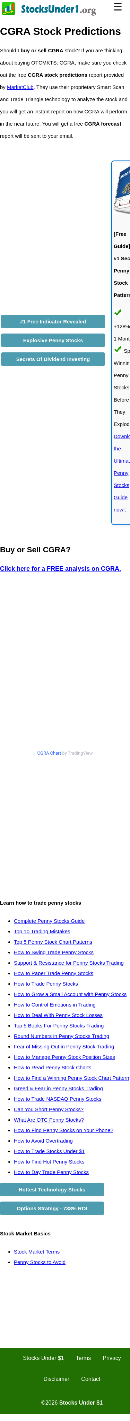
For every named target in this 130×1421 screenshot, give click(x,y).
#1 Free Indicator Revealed (53, 321)
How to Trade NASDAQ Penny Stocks (58, 1099)
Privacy (112, 1358)
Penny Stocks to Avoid (40, 1262)
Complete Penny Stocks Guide (49, 921)
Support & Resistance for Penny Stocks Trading (69, 963)
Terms (83, 1358)
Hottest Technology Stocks (52, 1189)
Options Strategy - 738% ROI (52, 1208)
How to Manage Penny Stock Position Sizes (64, 1057)
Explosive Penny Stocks (53, 340)
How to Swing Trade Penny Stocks (54, 952)
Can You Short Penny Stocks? (49, 1109)
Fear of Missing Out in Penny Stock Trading (64, 1046)
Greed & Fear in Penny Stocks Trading (58, 1088)
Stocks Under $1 (43, 1358)
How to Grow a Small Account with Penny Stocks (70, 994)
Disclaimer (57, 1379)
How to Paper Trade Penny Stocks (53, 973)
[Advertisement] (65, 824)
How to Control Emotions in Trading (55, 1005)
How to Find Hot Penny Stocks (49, 1162)
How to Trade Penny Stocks (46, 984)
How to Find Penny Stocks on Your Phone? (63, 1130)
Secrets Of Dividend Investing (53, 359)
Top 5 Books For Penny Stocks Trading (59, 1026)
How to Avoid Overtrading (43, 1141)
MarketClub (20, 87)
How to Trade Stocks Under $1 (49, 1151)
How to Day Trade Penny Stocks (51, 1172)
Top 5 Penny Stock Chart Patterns (53, 942)
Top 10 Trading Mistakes (42, 931)
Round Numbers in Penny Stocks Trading (61, 1036)
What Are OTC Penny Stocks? (49, 1120)
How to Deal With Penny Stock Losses (58, 1015)
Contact (90, 1379)
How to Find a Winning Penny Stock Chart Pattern (71, 1078)
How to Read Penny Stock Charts (52, 1067)
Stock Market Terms (37, 1252)
